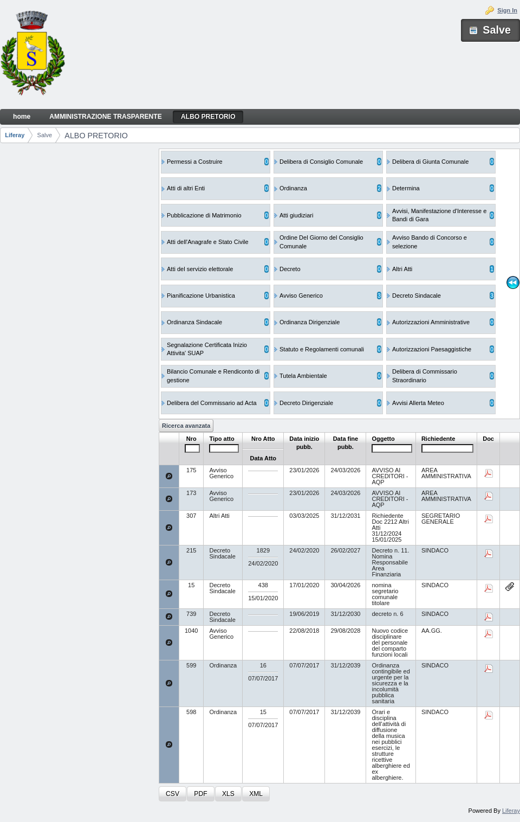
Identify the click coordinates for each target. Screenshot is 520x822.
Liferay (14, 135)
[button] (172, 794)
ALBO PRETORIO (96, 135)
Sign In (507, 10)
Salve (45, 135)
